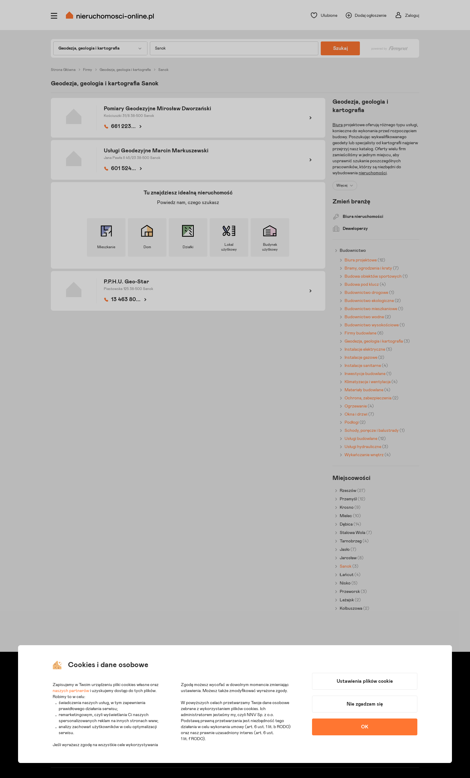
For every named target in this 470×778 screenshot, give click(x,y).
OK (364, 727)
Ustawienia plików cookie (365, 681)
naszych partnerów (71, 691)
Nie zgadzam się (365, 704)
